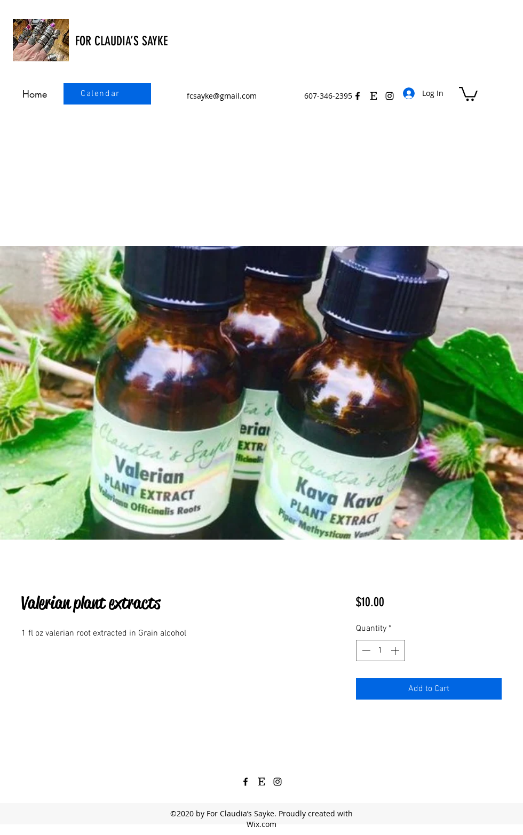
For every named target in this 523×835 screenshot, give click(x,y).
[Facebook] (357, 96)
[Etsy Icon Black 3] (373, 96)
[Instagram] (277, 781)
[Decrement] (365, 650)
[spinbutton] (381, 650)
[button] (468, 93)
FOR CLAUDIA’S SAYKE (121, 41)
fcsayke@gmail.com (222, 96)
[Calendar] (101, 94)
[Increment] (396, 650)
